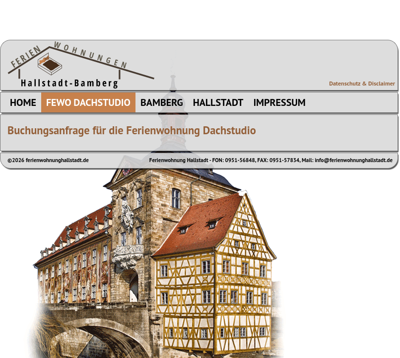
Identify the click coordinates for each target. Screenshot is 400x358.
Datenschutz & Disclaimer (362, 83)
